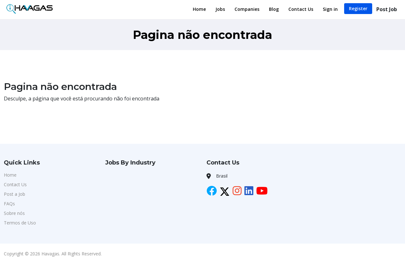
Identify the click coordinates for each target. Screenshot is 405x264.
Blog (274, 9)
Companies (247, 9)
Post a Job (14, 194)
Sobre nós (14, 213)
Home (199, 9)
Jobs (220, 9)
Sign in (330, 9)
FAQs (9, 204)
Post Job (386, 9)
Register (358, 8)
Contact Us (300, 9)
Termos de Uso (20, 223)
